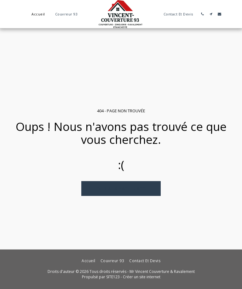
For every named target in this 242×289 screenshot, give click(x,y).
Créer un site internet (141, 277)
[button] (202, 14)
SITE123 (113, 277)
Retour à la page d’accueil (121, 188)
